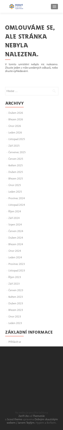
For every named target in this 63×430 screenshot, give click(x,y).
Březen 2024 (15, 244)
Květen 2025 (15, 165)
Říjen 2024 (14, 211)
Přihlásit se (14, 342)
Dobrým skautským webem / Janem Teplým (32, 421)
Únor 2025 (14, 185)
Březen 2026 (15, 119)
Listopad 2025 (16, 139)
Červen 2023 (15, 290)
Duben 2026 (15, 113)
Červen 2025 (15, 159)
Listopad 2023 (16, 270)
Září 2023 (14, 283)
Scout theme (15, 419)
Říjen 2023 (14, 277)
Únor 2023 (14, 316)
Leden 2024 (15, 257)
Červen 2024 (15, 231)
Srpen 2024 (15, 224)
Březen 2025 (15, 178)
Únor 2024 (14, 251)
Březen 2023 (15, 310)
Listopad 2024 (16, 205)
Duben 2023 (15, 303)
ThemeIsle (39, 416)
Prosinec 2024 (16, 198)
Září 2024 (14, 218)
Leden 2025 (15, 191)
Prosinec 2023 (16, 264)
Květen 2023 (15, 297)
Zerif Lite (23, 416)
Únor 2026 (14, 126)
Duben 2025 (15, 172)
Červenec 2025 (17, 152)
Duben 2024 (15, 237)
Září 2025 (14, 145)
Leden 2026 (15, 132)
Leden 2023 (15, 323)
